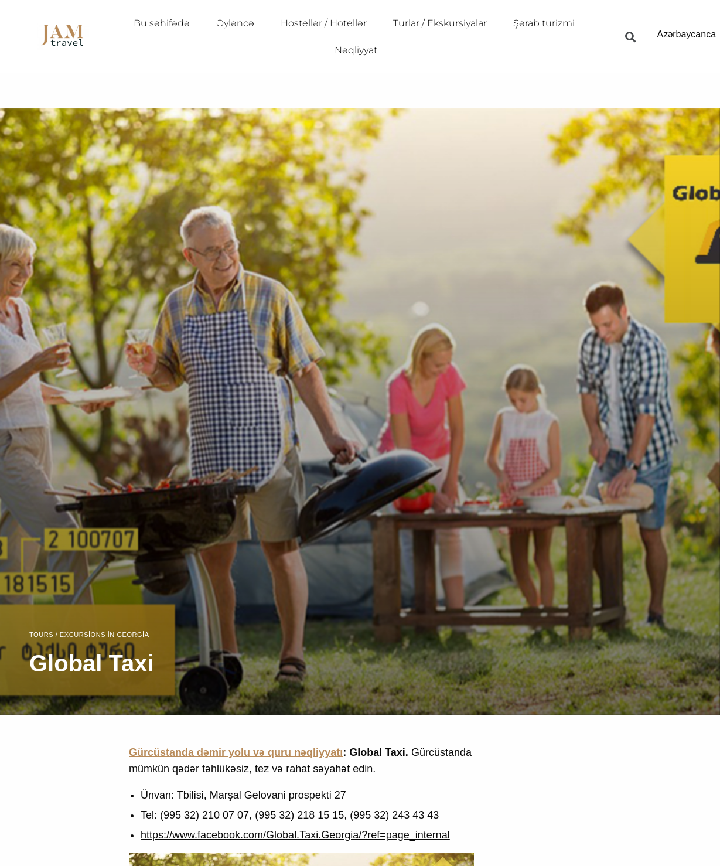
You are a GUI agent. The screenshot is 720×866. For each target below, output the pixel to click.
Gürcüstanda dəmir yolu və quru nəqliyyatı (236, 752)
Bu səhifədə (162, 23)
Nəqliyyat (356, 50)
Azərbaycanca (686, 34)
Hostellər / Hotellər (324, 23)
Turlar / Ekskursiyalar (440, 23)
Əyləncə (235, 23)
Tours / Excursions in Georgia (89, 635)
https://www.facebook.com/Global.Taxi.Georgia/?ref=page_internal (295, 835)
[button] (630, 36)
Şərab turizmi (544, 23)
